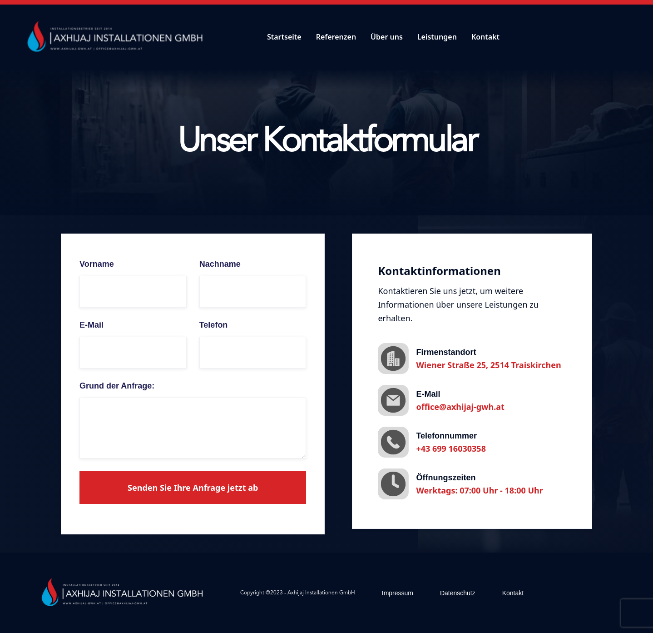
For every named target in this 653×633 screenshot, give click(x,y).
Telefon (213, 324)
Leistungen (437, 37)
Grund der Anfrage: (116, 385)
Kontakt (485, 37)
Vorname (96, 264)
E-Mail (91, 324)
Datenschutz (457, 593)
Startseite (284, 37)
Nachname (220, 264)
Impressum (397, 593)
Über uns (387, 37)
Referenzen (336, 37)
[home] (117, 37)
